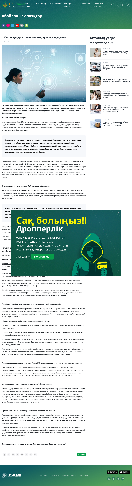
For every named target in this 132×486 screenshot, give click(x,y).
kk (111, 5)
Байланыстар (83, 475)
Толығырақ (43, 257)
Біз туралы (44, 475)
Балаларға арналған (69, 475)
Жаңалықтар (41, 4)
